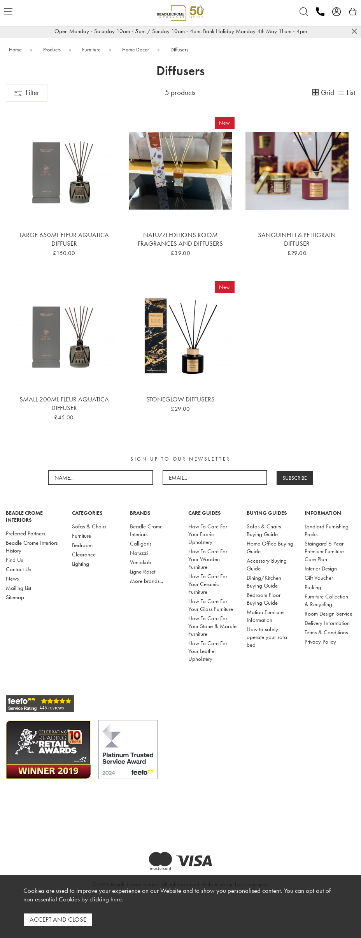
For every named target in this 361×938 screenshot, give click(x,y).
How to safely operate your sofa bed (267, 637)
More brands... (146, 581)
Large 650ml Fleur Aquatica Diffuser (64, 239)
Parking (313, 587)
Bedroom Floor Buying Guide (263, 599)
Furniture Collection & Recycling (326, 600)
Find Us (14, 560)
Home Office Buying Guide (270, 547)
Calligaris (140, 543)
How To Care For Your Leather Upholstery (207, 651)
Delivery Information (327, 623)
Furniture (81, 536)
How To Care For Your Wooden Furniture (207, 559)
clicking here (105, 900)
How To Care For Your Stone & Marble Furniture (212, 626)
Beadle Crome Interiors (146, 530)
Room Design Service (328, 614)
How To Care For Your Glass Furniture (210, 605)
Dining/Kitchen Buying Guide (264, 582)
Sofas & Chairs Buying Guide (264, 530)
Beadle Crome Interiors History (32, 546)
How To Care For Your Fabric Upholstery (207, 534)
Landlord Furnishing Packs (327, 530)
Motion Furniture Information (265, 616)
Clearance (84, 554)
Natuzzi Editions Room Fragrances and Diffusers (180, 239)
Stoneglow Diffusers (180, 399)
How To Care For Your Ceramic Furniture (207, 584)
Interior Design (321, 568)
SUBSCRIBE (294, 477)
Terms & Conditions (326, 632)
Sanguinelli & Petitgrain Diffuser (297, 239)
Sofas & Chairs (89, 526)
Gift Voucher (319, 578)
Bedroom (82, 545)
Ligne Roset (142, 571)
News (12, 579)
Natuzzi (139, 553)
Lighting (80, 564)
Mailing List (18, 588)
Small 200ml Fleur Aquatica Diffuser (64, 403)
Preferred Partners (25, 533)
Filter (26, 92)
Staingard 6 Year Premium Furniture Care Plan (324, 551)
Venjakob (140, 562)
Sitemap (15, 597)
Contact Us (18, 569)
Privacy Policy (320, 642)
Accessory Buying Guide (267, 564)
